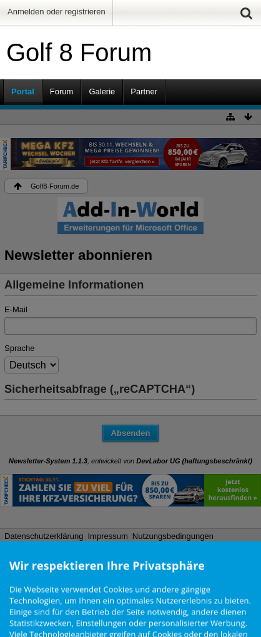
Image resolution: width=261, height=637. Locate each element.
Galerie (102, 91)
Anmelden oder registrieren (56, 11)
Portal (22, 91)
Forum (62, 91)
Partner (143, 91)
